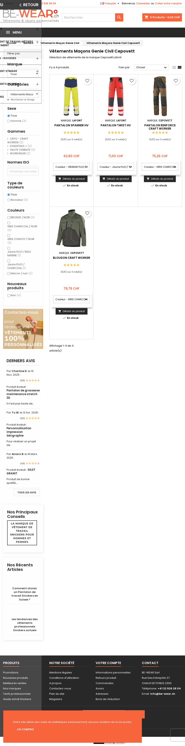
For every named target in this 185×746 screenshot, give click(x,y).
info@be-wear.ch (162, 694)
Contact (8, 3)
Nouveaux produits (15, 678)
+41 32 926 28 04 (45, 3)
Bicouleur (19, 200)
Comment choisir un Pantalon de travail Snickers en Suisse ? (24, 594)
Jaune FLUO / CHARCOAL (16, 266)
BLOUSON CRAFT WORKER (71, 258)
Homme (18, 121)
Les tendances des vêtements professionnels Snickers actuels (25, 624)
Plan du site (56, 694)
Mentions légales (60, 672)
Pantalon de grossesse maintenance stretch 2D (23, 394)
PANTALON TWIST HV (116, 125)
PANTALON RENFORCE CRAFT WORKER (160, 127)
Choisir (152, 67)
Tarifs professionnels (17, 694)
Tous (14, 116)
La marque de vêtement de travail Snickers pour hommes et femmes (22, 532)
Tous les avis (26, 492)
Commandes (104, 683)
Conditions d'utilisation (64, 678)
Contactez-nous (60, 688)
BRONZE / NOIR (23, 217)
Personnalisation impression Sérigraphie (19, 432)
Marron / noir (22, 273)
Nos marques (12, 688)
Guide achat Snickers (17, 699)
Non (16, 295)
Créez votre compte (168, 3)
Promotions (10, 672)
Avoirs (100, 688)
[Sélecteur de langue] (110, 3)
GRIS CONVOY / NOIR (20, 241)
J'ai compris (25, 729)
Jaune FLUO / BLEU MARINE (19, 253)
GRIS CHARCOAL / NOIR (22, 228)
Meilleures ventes (14, 683)
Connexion (143, 3)
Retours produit (106, 678)
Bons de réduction (108, 699)
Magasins (55, 699)
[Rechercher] (92, 17)
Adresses (102, 694)
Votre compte (108, 663)
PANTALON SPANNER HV (71, 125)
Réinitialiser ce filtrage (22, 99)
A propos (55, 683)
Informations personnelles (113, 672)
